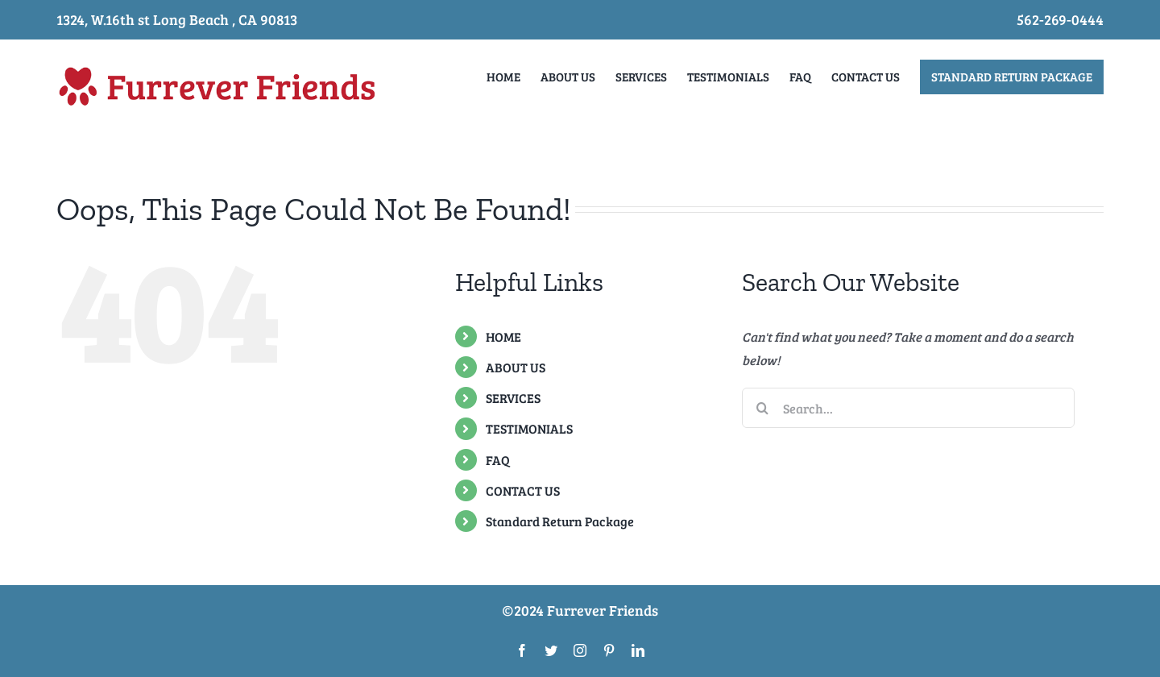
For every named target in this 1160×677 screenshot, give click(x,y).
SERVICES (513, 397)
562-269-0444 (1060, 19)
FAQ (498, 459)
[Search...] (908, 408)
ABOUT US (515, 367)
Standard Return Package (560, 521)
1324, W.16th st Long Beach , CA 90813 (176, 19)
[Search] (762, 408)
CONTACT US (523, 490)
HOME (503, 336)
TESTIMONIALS (529, 428)
